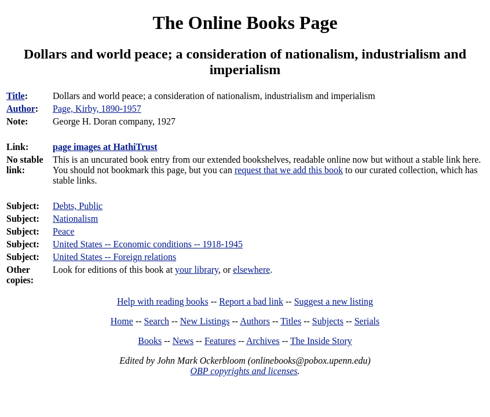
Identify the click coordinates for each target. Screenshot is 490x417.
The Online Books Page (244, 22)
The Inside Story (321, 341)
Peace (63, 231)
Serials (367, 321)
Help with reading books (163, 301)
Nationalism (75, 219)
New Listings (205, 321)
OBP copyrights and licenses (243, 371)
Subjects (327, 321)
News (183, 341)
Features (220, 341)
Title (15, 96)
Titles (290, 321)
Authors (255, 321)
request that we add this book (289, 170)
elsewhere (251, 270)
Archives (263, 341)
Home (122, 321)
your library (196, 270)
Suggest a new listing (333, 301)
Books (150, 341)
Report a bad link (251, 301)
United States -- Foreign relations (114, 257)
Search (157, 321)
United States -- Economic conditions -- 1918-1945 (148, 244)
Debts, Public (78, 206)
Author (20, 109)
